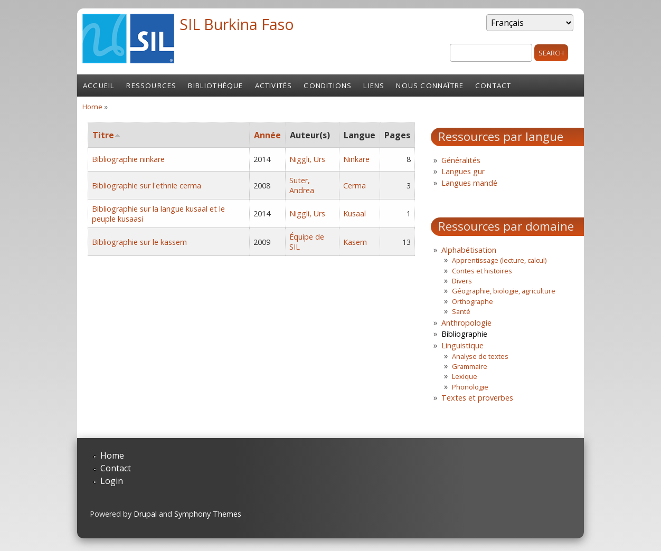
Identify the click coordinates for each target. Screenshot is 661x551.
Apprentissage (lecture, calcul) (499, 260)
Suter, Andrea (301, 185)
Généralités (460, 160)
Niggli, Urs (307, 159)
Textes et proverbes (477, 398)
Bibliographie (464, 334)
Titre (106, 135)
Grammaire (469, 366)
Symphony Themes (207, 514)
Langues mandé (469, 183)
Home (92, 106)
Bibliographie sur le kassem (139, 242)
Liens (373, 85)
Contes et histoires (482, 271)
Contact (493, 85)
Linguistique (462, 345)
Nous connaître (430, 85)
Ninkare (356, 159)
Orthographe (472, 301)
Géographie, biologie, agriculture (503, 291)
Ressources (151, 85)
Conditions (328, 85)
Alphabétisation (468, 250)
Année (267, 135)
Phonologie (470, 387)
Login (111, 481)
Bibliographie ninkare (128, 159)
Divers (462, 281)
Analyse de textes (480, 356)
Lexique (464, 376)
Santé (461, 311)
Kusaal (354, 213)
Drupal (145, 514)
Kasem (355, 242)
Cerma (354, 185)
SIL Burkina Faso (237, 24)
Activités (273, 85)
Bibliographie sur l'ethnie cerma (146, 185)
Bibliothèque (215, 85)
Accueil (99, 85)
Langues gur (463, 171)
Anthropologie (466, 323)
